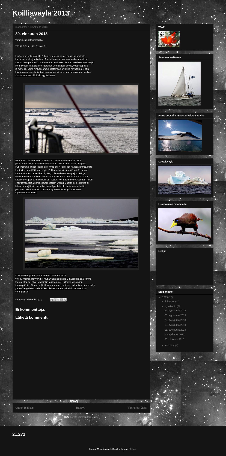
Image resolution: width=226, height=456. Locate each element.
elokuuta (170, 345)
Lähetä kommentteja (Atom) (84, 417)
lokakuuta (170, 301)
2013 (165, 297)
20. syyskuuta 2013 (175, 320)
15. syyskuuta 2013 (175, 325)
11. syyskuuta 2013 (175, 329)
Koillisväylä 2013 (41, 13)
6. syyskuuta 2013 (175, 334)
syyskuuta (171, 306)
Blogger (132, 449)
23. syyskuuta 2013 (175, 315)
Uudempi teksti (24, 407)
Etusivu (80, 407)
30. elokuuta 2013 (174, 339)
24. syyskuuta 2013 (175, 310)
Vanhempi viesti (137, 407)
